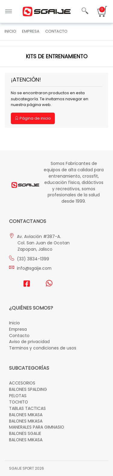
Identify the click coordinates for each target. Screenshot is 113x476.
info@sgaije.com (30, 268)
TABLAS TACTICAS (27, 408)
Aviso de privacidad (29, 342)
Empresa (18, 329)
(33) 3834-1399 (29, 259)
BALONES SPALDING (28, 389)
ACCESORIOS (22, 383)
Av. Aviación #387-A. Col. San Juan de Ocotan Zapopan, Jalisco (39, 242)
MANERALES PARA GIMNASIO (36, 427)
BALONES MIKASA (25, 415)
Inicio (10, 31)
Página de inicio (33, 118)
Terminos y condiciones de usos (42, 348)
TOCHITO (18, 402)
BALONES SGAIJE (25, 433)
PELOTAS (18, 396)
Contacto (19, 336)
